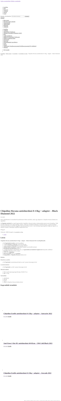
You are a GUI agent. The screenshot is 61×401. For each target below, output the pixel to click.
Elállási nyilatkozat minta (9, 38)
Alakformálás (6, 24)
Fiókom (5, 391)
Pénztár (5, 12)
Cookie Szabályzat (7, 35)
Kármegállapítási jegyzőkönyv (10, 42)
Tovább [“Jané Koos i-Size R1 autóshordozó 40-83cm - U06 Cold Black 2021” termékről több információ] (9, 201)
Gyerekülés (15, 53)
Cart (4, 396)
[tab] (31, 89)
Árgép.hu (30, 341)
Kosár (4, 13)
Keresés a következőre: (6, 16)
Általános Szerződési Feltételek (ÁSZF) (12, 33)
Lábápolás (5, 26)
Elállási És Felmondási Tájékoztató (11, 37)
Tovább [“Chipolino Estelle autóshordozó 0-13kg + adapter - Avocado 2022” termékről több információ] (9, 231)
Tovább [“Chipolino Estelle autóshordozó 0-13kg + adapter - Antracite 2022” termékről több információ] (9, 171)
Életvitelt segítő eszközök (9, 21)
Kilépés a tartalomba (15, 1)
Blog (4, 8)
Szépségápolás (6, 23)
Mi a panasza (4, 389)
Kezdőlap (5, 7)
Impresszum (6, 39)
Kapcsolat (5, 9)
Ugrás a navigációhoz (6, 1)
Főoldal (5, 292)
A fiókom (5, 11)
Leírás (4, 89)
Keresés (27, 16)
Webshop (5, 47)
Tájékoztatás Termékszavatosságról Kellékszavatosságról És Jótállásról (19, 46)
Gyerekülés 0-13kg (23, 53)
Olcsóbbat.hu (30, 334)
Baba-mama (6, 20)
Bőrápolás (5, 25)
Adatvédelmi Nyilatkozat (9, 31)
